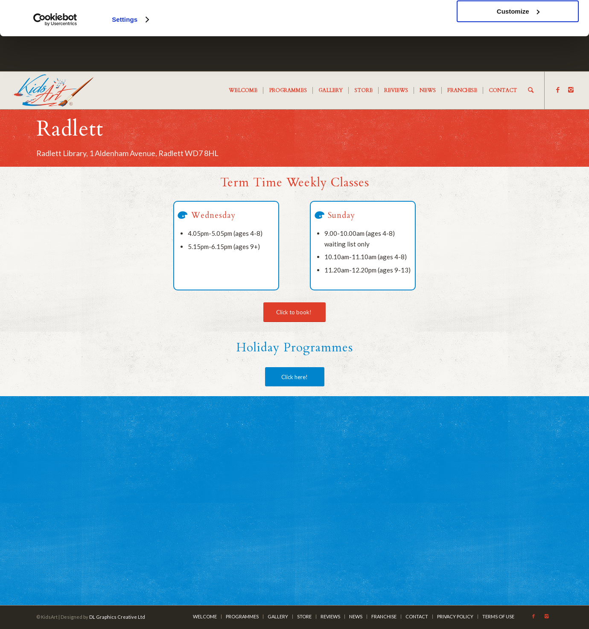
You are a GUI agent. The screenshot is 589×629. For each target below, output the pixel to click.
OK (518, 21)
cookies (149, 31)
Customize (518, 46)
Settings (124, 54)
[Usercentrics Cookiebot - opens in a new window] (55, 54)
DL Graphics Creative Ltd (117, 617)
